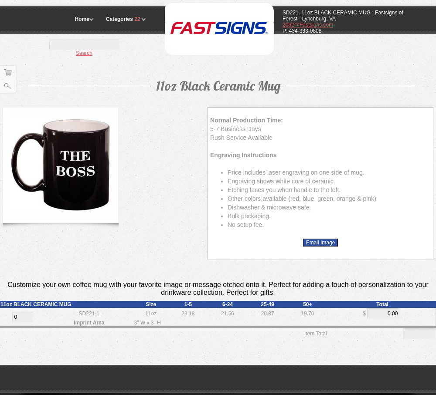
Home (82, 19)
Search (84, 53)
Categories (124, 19)
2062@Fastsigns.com (308, 25)
